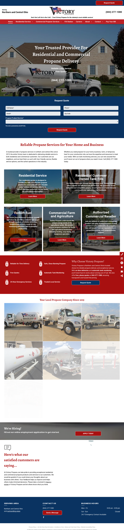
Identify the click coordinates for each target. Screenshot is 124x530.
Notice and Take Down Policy (72, 527)
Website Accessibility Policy (88, 527)
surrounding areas (13, 511)
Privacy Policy (32, 527)
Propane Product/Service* (15, 118)
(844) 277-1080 (114, 12)
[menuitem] (10, 21)
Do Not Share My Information (45, 527)
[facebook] (43, 517)
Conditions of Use (59, 527)
